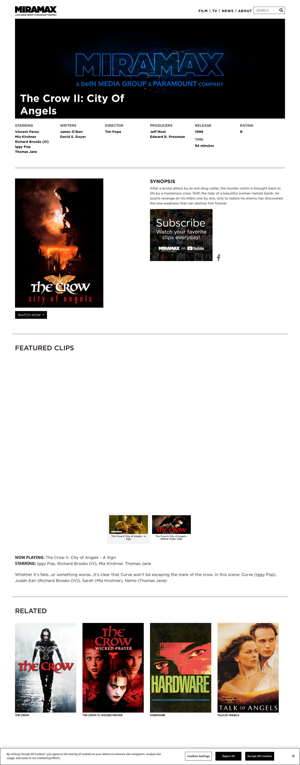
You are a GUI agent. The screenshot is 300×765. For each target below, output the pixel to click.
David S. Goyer (73, 137)
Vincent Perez (27, 132)
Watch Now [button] (30, 315)
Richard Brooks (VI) (32, 142)
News (228, 11)
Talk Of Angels (248, 670)
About (245, 11)
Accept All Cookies (260, 756)
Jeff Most (158, 132)
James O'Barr (71, 132)
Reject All (228, 756)
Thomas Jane (26, 152)
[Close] (293, 755)
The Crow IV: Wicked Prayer (113, 670)
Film (203, 11)
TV (214, 11)
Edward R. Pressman (167, 137)
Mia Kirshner (25, 137)
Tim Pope (113, 132)
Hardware (180, 670)
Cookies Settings (198, 756)
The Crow (45, 670)
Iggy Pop (23, 147)
